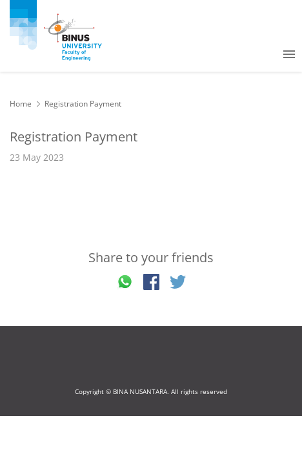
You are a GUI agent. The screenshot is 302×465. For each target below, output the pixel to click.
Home (21, 103)
